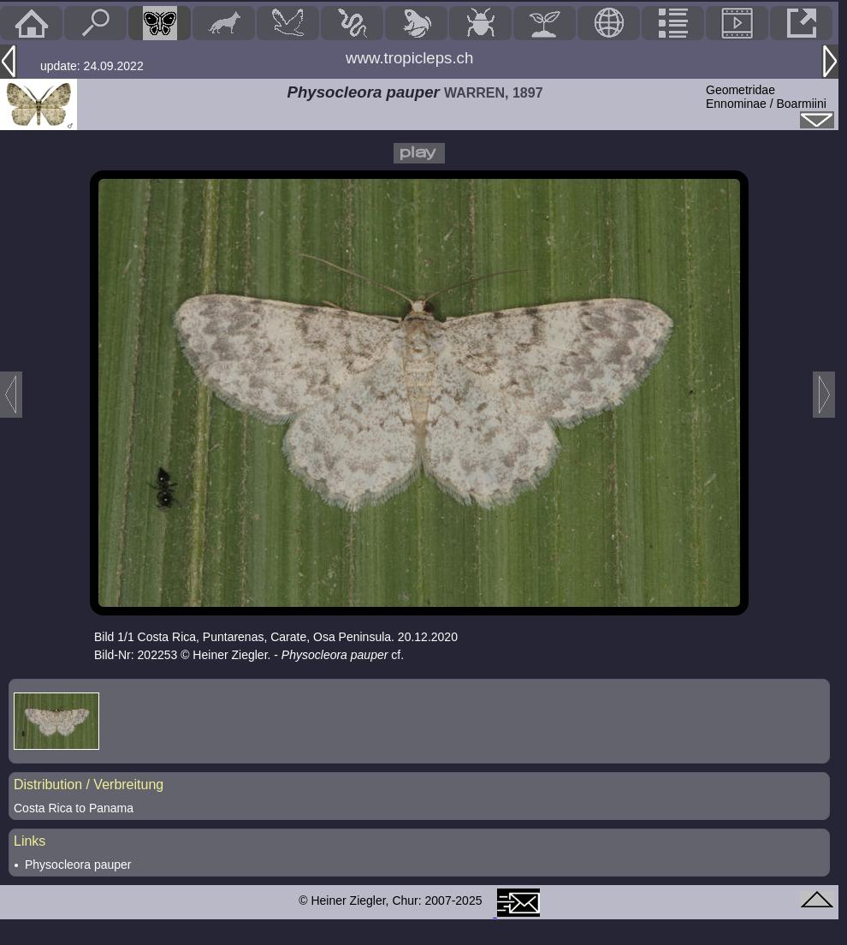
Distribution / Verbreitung (88, 784)
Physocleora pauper (78, 864)
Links (29, 841)
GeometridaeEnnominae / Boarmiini (766, 96)
